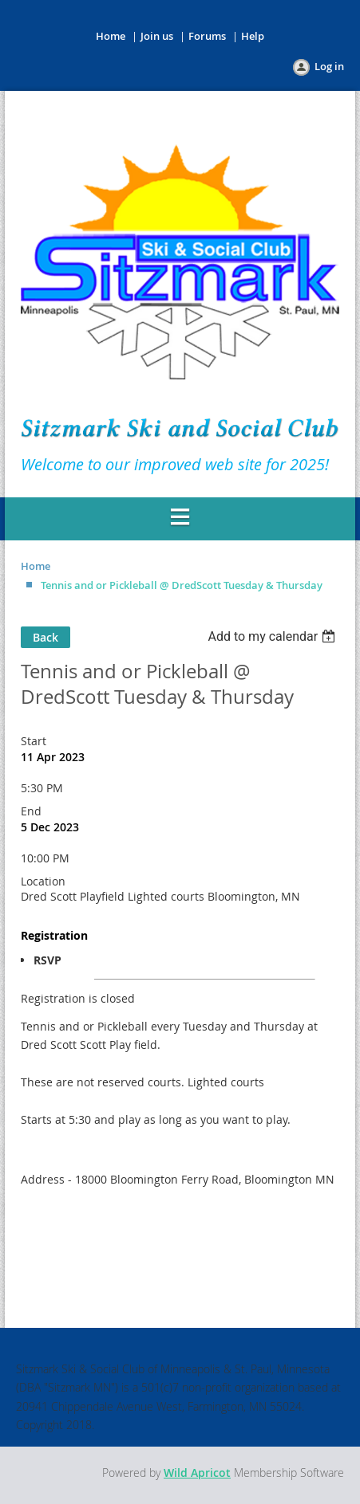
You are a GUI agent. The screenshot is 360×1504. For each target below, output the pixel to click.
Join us (156, 36)
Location (43, 881)
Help (252, 36)
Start (33, 740)
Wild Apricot (197, 1472)
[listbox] (273, 636)
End (31, 811)
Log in (329, 66)
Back (45, 637)
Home (110, 36)
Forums (207, 36)
